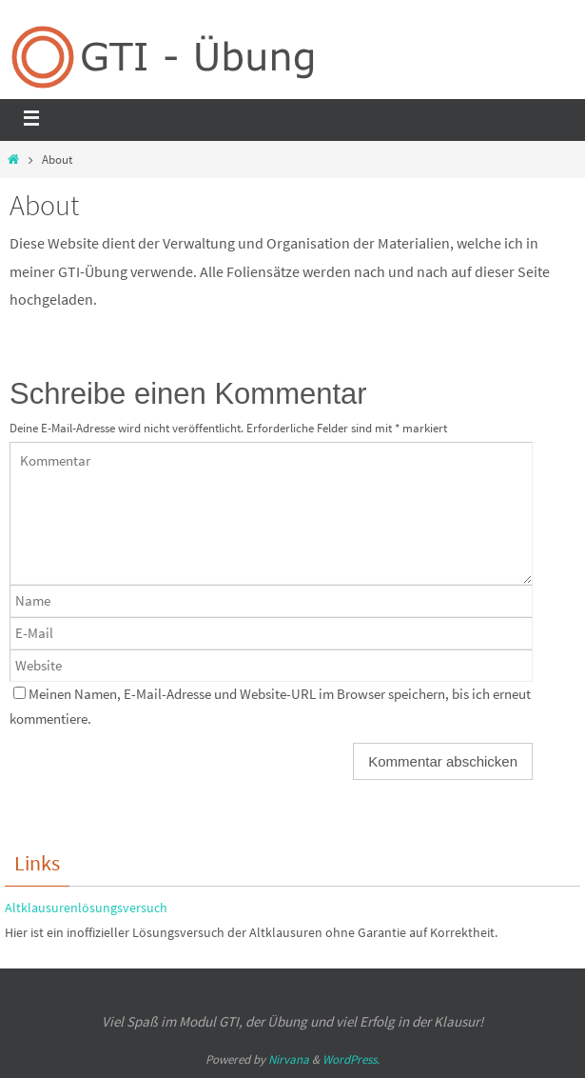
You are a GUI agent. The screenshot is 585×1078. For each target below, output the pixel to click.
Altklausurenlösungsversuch (86, 907)
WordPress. (351, 1059)
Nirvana (288, 1059)
